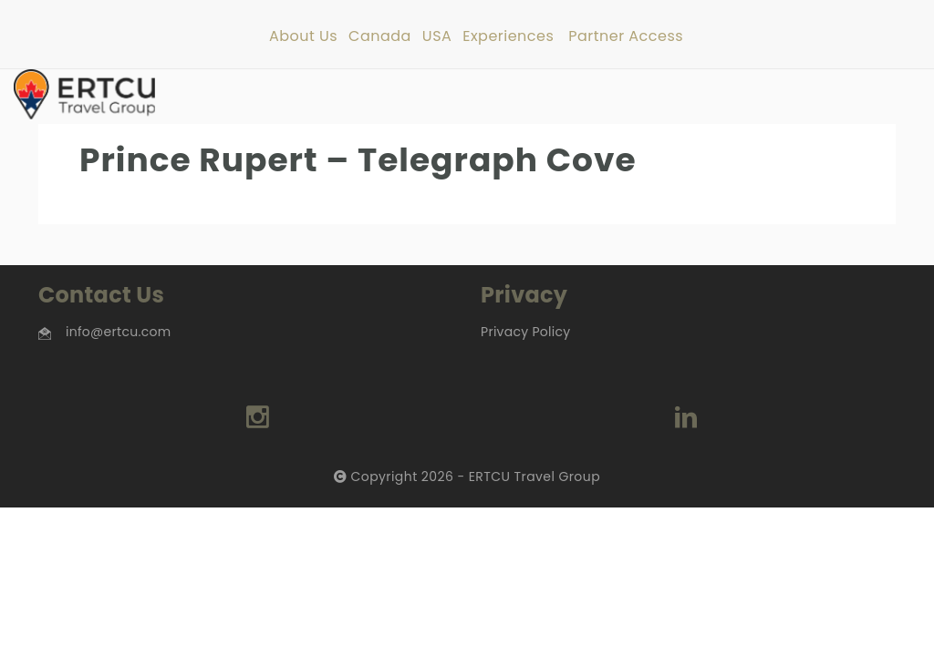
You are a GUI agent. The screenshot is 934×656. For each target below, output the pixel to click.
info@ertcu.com (118, 332)
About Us (303, 36)
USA (436, 36)
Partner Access (625, 36)
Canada (379, 36)
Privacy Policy (525, 332)
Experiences (508, 36)
